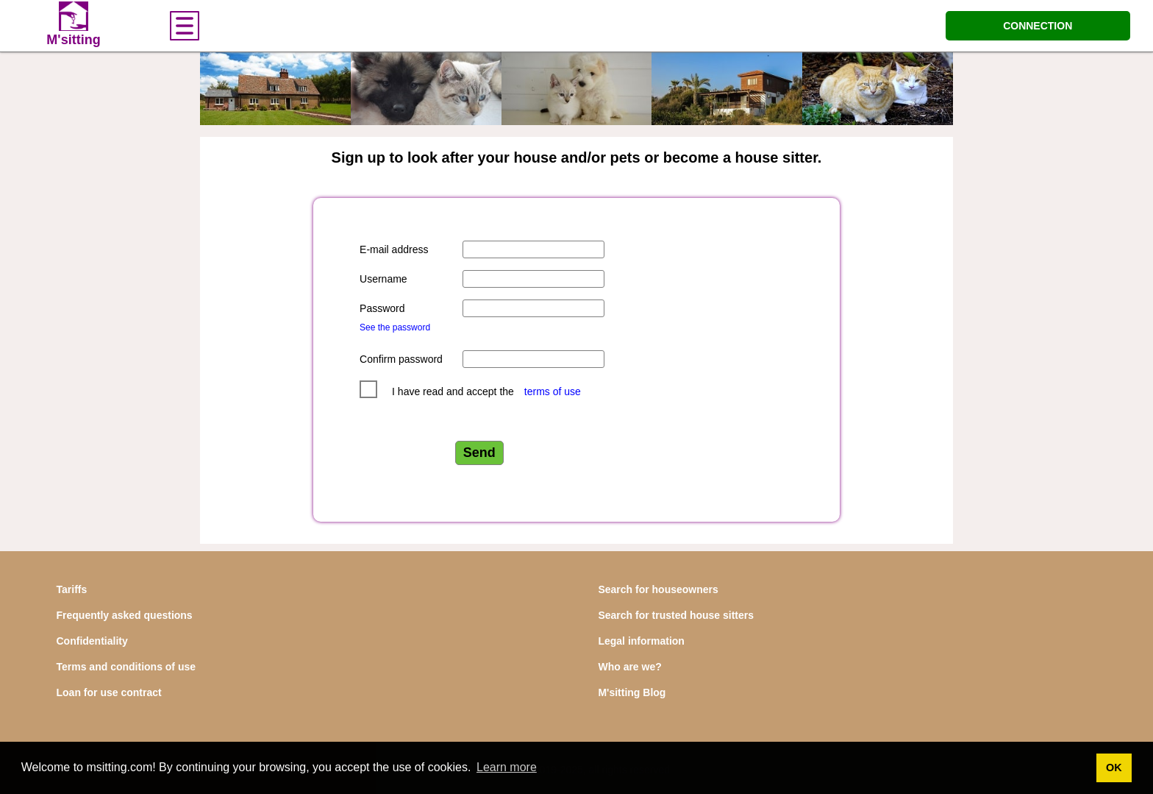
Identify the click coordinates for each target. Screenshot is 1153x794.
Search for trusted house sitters (676, 615)
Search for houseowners (658, 589)
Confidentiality (92, 641)
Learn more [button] (506, 767)
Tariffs (72, 589)
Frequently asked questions (125, 615)
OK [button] (1114, 767)
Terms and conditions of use (126, 667)
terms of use (552, 391)
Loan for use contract (109, 692)
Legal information (641, 641)
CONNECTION (1037, 26)
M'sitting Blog (631, 692)
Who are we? (629, 667)
